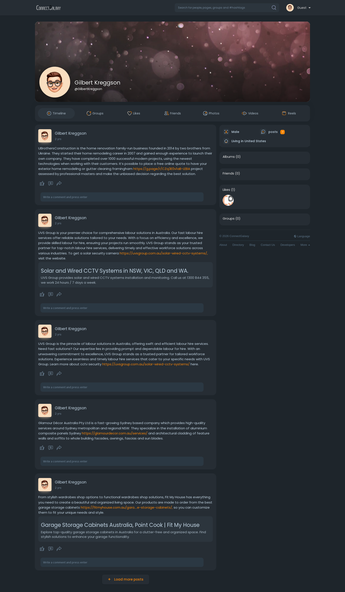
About (223, 244)
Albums (229, 156)
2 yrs (58, 139)
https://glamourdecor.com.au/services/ (114, 433)
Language (302, 236)
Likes (226, 189)
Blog (252, 244)
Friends (228, 173)
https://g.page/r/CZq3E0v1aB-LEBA (161, 168)
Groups (229, 218)
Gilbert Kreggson (97, 82)
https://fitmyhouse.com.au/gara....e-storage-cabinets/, (127, 507)
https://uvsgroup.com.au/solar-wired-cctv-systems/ (146, 364)
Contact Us (268, 244)
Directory (238, 244)
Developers (288, 244)
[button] (227, 7)
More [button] (305, 244)
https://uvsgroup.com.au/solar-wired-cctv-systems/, (164, 253)
